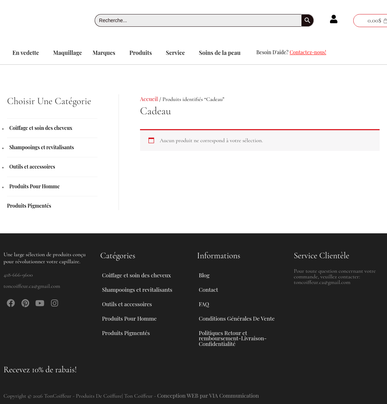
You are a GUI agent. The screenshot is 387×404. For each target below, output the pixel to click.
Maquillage (67, 52)
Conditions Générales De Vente (238, 315)
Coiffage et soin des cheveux (40, 128)
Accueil (149, 98)
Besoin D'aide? (291, 52)
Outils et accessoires (32, 166)
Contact (208, 282)
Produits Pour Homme (34, 186)
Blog (204, 266)
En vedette (25, 52)
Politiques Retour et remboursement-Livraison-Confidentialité (234, 337)
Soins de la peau (220, 52)
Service (175, 52)
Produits (140, 52)
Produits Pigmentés (29, 205)
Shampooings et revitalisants (41, 147)
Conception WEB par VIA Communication (209, 395)
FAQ (204, 299)
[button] (27, 53)
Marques (104, 52)
